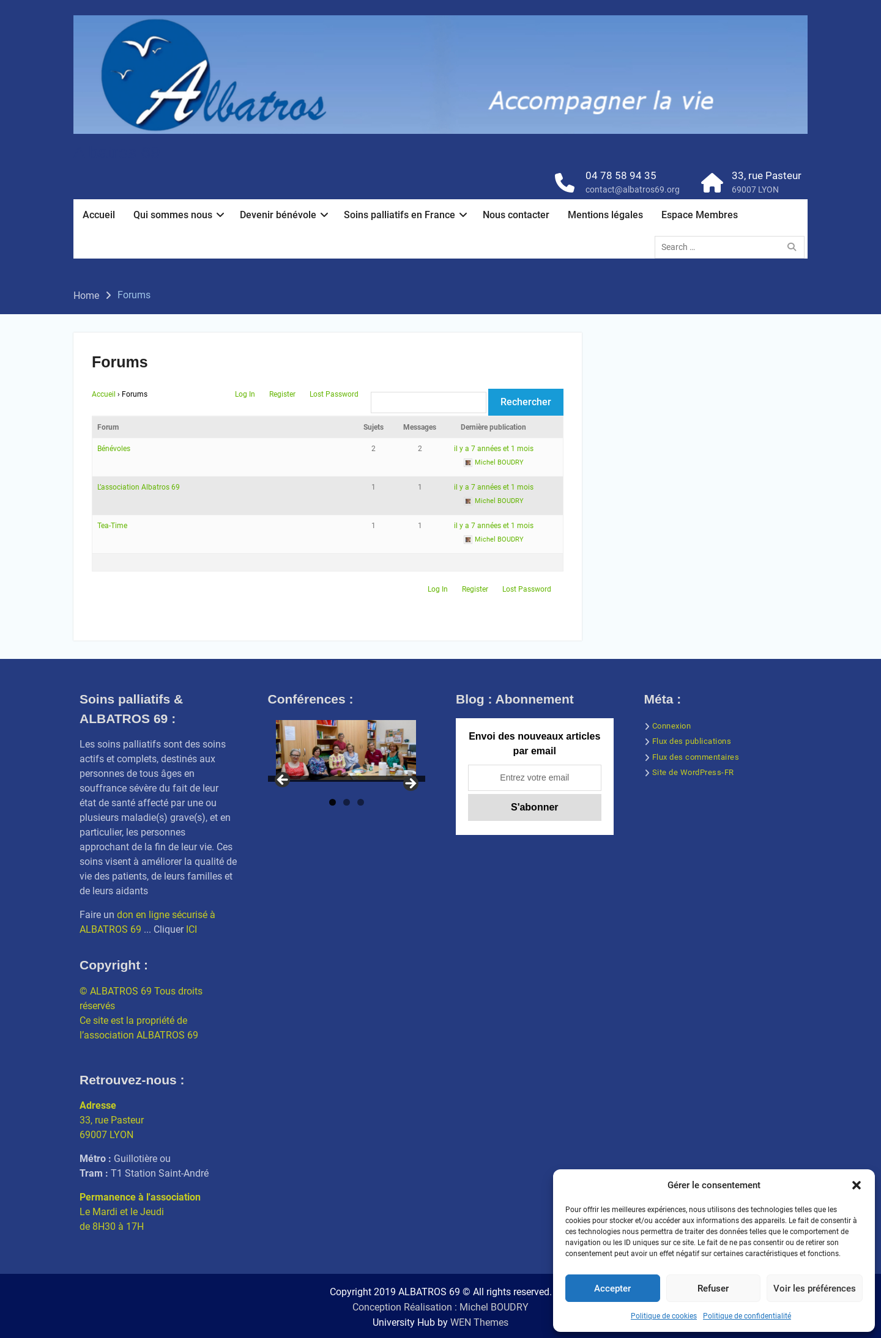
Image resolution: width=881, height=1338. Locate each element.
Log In (245, 394)
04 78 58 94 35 (620, 175)
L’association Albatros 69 (138, 487)
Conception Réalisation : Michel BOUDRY (440, 1307)
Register (282, 394)
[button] (856, 1185)
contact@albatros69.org (632, 189)
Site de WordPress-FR (693, 772)
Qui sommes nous (172, 215)
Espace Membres (699, 215)
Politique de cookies (664, 1316)
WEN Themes (479, 1322)
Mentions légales (605, 215)
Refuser (713, 1288)
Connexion (671, 725)
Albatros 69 (116, 152)
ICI (191, 929)
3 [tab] (360, 802)
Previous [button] (283, 780)
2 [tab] (346, 802)
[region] (347, 753)
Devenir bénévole (278, 215)
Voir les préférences (814, 1288)
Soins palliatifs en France (399, 215)
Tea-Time (112, 525)
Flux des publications (692, 741)
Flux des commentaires (696, 757)
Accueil (99, 215)
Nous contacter (516, 215)
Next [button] (410, 784)
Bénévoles (113, 448)
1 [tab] (332, 802)
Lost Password (334, 394)
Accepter (612, 1288)
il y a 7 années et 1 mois (493, 448)
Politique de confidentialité (747, 1316)
